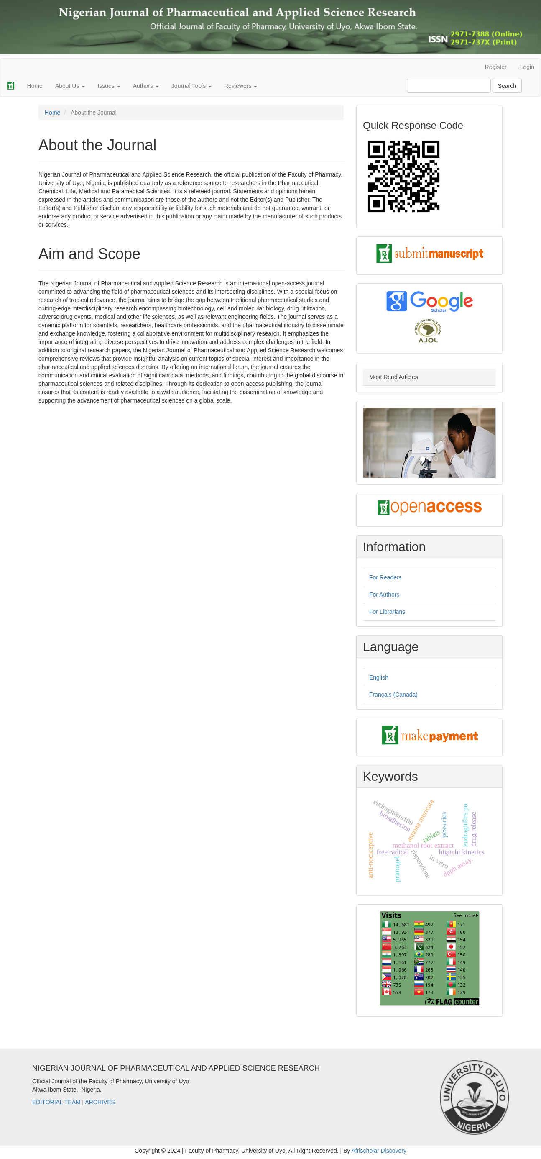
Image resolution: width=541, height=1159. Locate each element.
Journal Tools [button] (191, 85)
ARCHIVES (100, 1102)
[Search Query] (449, 86)
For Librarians (387, 611)
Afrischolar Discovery (378, 1150)
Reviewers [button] (240, 85)
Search (507, 85)
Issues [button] (108, 85)
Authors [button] (146, 85)
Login (527, 67)
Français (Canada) (393, 694)
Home (35, 85)
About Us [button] (70, 85)
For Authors (384, 594)
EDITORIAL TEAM (56, 1102)
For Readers (385, 577)
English (378, 677)
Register (496, 67)
